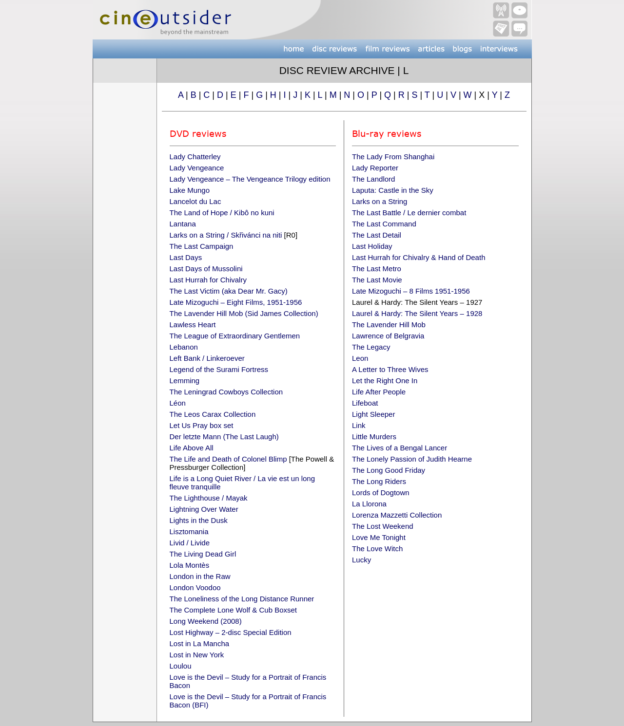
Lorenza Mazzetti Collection (397, 515)
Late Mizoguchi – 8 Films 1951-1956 (411, 291)
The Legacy (371, 347)
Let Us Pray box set (202, 425)
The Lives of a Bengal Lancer (399, 448)
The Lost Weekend (382, 526)
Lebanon (184, 347)
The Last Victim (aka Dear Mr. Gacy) (229, 291)
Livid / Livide (190, 543)
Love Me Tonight (379, 537)
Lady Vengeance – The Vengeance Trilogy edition (250, 179)
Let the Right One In (384, 380)
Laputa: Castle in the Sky (392, 190)
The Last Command (384, 224)
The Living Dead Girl (203, 554)
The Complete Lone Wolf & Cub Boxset (233, 610)
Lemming (185, 380)
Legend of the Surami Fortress (219, 369)
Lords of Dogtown (381, 492)
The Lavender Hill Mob (389, 324)
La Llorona (369, 504)
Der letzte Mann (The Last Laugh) (224, 436)
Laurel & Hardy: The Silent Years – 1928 (417, 313)
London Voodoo (195, 587)
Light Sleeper (373, 414)
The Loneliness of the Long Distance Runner (242, 599)
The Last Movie (377, 280)
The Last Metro (376, 268)
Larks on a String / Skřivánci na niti (226, 235)
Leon (360, 358)
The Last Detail (376, 235)
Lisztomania (189, 531)
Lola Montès (190, 565)
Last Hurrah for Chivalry (208, 280)
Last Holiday (372, 246)
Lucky (361, 560)
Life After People (379, 392)
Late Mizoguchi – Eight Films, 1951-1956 (236, 302)
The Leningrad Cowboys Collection (226, 392)
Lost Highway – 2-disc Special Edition (231, 632)
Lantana (183, 224)
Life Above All (192, 448)
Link (359, 425)
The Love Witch (377, 548)
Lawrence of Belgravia (388, 336)
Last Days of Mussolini (206, 268)
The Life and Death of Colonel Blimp (228, 459)
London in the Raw (200, 576)
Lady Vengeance (197, 168)
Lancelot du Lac (195, 201)
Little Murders (374, 436)
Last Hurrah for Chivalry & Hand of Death (418, 257)
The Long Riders (379, 481)
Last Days (186, 257)
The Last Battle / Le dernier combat (409, 212)
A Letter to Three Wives (390, 369)
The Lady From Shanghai (393, 156)
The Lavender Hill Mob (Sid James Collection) (244, 313)
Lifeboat (365, 403)
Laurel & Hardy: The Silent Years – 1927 (417, 302)
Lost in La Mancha (200, 643)
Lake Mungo (190, 190)
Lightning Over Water (204, 509)
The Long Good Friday (388, 470)
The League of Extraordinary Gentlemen (235, 336)
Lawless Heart (193, 324)
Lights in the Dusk (199, 520)
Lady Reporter (375, 168)
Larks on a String (379, 201)
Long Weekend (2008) (206, 621)
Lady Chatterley (195, 156)
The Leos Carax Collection (213, 414)
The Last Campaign (202, 246)
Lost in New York (197, 655)
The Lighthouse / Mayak (209, 498)
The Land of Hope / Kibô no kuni (222, 212)
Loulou (181, 666)
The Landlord (373, 179)
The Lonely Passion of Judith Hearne (412, 459)
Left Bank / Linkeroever (207, 358)
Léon (178, 403)
